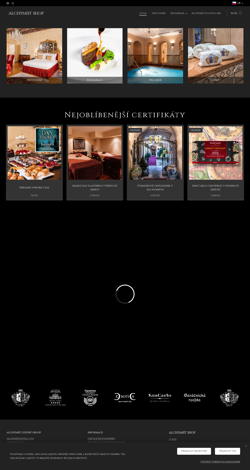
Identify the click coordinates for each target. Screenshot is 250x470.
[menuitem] (143, 13)
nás (173, 439)
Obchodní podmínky (101, 438)
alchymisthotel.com (20, 438)
